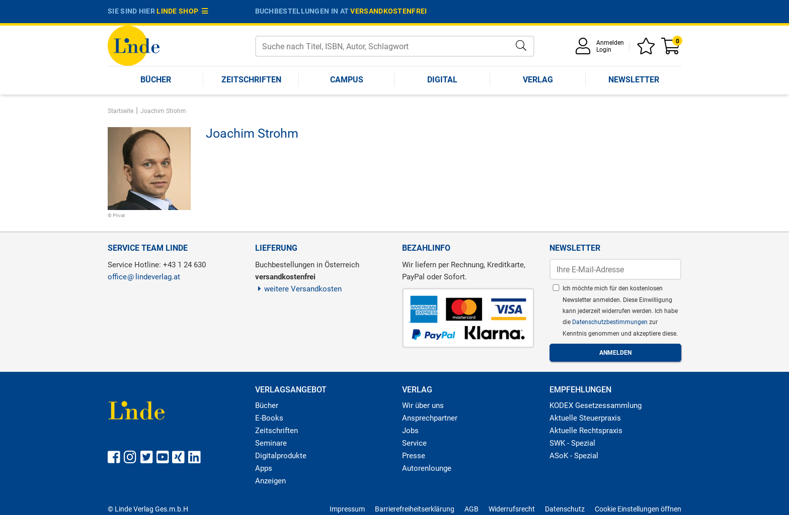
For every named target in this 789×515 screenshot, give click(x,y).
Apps (263, 468)
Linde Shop (182, 11)
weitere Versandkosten (298, 288)
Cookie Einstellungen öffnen (638, 509)
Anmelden (610, 42)
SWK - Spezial (572, 443)
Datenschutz (565, 509)
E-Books (269, 418)
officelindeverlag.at (144, 276)
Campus (346, 79)
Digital (442, 79)
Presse (413, 455)
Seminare (271, 443)
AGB (471, 509)
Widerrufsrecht (512, 509)
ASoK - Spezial (573, 455)
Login (603, 49)
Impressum (347, 509)
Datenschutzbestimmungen (610, 322)
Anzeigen (270, 480)
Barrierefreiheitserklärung (414, 509)
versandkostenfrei (388, 11)
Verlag (538, 79)
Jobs (410, 430)
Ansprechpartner (429, 418)
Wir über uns (423, 405)
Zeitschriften (251, 79)
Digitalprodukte (280, 455)
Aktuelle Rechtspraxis (585, 430)
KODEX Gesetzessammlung (595, 405)
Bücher (155, 79)
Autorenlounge (426, 468)
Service (414, 443)
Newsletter (633, 79)
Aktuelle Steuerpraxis (585, 418)
